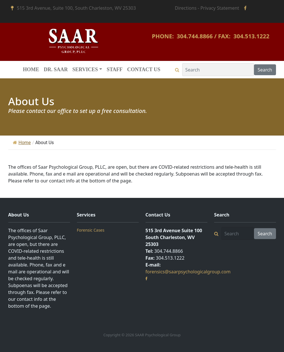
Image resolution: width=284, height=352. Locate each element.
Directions (185, 8)
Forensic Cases (90, 230)
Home (22, 142)
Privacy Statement (219, 8)
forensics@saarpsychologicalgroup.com (188, 272)
